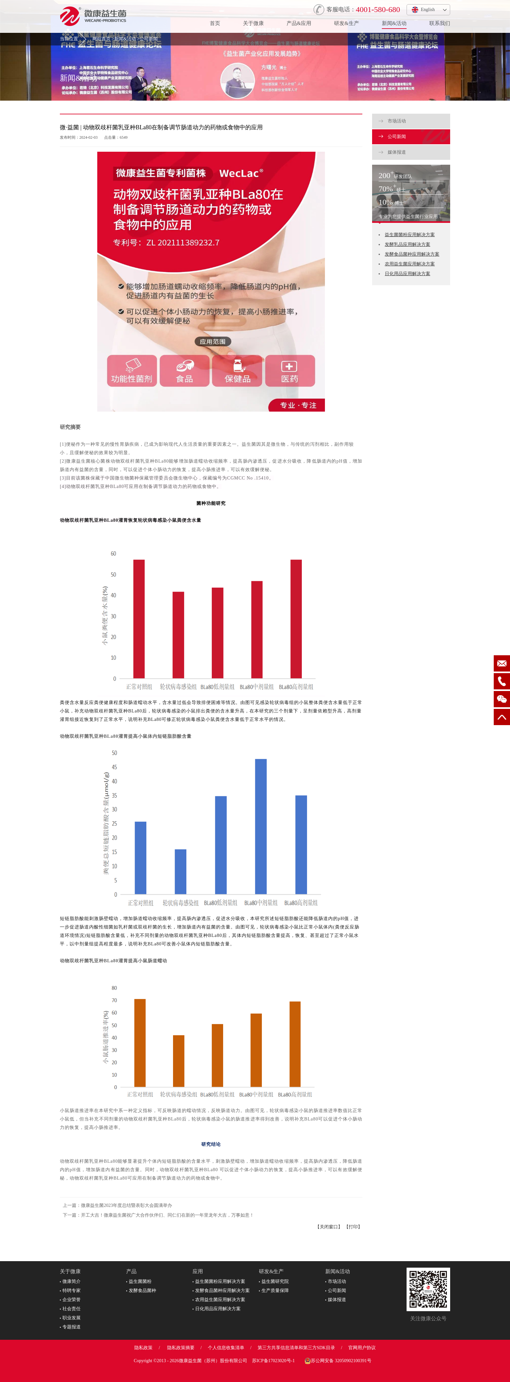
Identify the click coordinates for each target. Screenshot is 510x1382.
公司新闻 (149, 38)
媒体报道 (392, 152)
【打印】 (353, 1226)
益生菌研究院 (274, 1281)
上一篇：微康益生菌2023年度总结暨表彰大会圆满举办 (117, 1205)
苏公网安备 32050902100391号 (337, 1361)
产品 (131, 1271)
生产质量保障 (274, 1290)
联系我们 (439, 23)
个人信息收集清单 (226, 1347)
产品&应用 (299, 23)
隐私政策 (143, 1347)
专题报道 (70, 1326)
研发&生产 (346, 23)
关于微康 (253, 23)
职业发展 (70, 1317)
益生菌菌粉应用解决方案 (410, 234)
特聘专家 (70, 1290)
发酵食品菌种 (141, 1290)
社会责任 (70, 1308)
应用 (198, 1271)
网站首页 (101, 38)
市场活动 (392, 121)
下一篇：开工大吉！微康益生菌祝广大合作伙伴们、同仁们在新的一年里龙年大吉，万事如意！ (158, 1215)
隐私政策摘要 (181, 1347)
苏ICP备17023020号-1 (273, 1360)
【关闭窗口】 (328, 1226)
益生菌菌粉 (139, 1281)
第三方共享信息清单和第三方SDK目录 (296, 1347)
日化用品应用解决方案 (407, 273)
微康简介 (70, 1281)
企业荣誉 (70, 1299)
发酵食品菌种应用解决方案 (412, 254)
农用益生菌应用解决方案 (410, 264)
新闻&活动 (394, 23)
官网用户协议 (362, 1347)
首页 (215, 23)
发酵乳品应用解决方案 (407, 244)
